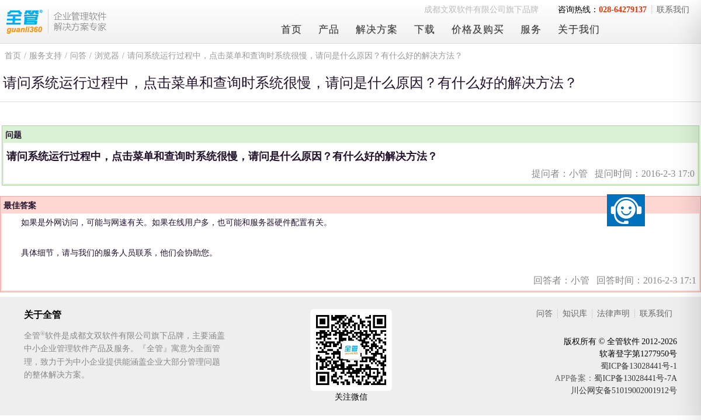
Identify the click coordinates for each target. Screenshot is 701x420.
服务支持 (45, 55)
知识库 (575, 313)
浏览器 (107, 55)
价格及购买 (478, 29)
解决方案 (377, 29)
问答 (78, 55)
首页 (291, 29)
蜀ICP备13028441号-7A (635, 378)
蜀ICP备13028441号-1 (639, 366)
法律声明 (613, 313)
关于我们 (579, 29)
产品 (328, 29)
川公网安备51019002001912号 (624, 390)
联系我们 (673, 9)
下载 (424, 29)
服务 (531, 29)
